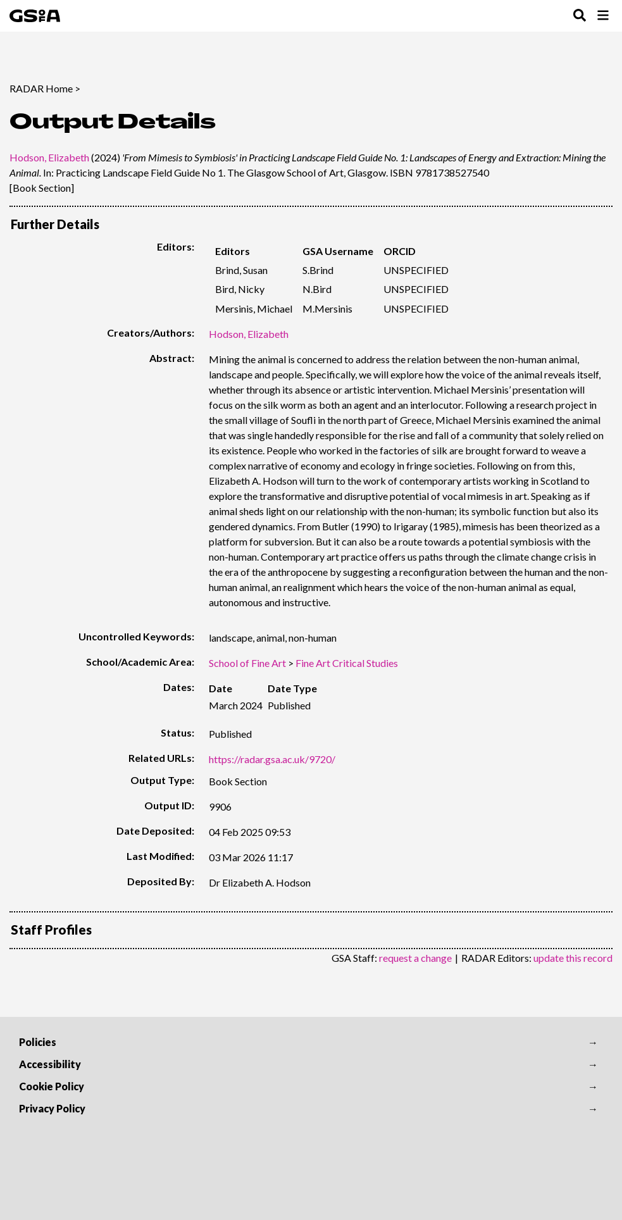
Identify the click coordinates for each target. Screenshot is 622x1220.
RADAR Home (41, 88)
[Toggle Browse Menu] (603, 16)
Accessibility (50, 1064)
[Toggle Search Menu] (579, 16)
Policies (37, 1042)
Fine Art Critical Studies (346, 663)
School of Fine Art (247, 663)
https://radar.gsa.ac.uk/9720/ (272, 759)
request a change (415, 958)
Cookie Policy (51, 1086)
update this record (573, 958)
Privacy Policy (52, 1108)
